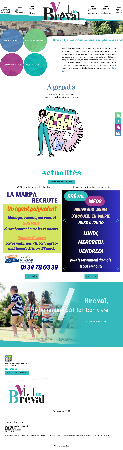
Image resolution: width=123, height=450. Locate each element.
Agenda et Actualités (106, 11)
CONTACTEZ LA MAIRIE (17, 373)
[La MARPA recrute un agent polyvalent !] (32, 316)
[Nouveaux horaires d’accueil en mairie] (91, 316)
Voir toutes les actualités (61, 310)
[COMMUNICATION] (12, 64)
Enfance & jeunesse (92, 11)
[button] (118, 115)
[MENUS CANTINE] (35, 64)
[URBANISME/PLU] (12, 40)
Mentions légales (61, 446)
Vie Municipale (20, 11)
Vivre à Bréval (32, 11)
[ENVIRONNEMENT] (35, 40)
